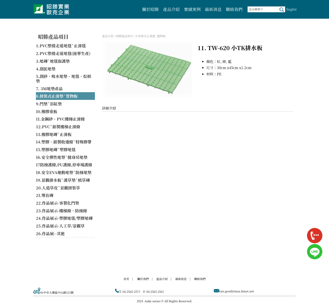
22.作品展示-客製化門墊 (57, 203)
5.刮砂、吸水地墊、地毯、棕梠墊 (63, 78)
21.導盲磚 (44, 195)
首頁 (126, 279)
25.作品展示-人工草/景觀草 (60, 226)
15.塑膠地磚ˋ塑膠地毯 (56, 149)
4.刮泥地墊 (45, 68)
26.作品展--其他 (50, 233)
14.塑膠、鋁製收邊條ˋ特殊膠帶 (63, 142)
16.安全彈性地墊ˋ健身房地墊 (61, 157)
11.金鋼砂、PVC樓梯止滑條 (60, 119)
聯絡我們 (234, 9)
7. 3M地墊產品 (49, 88)
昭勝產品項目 (53, 36)
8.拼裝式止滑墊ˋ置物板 (57, 96)
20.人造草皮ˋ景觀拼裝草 (58, 188)
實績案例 (192, 9)
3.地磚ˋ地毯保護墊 (53, 61)
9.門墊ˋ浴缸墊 (49, 103)
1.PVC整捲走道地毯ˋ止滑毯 (61, 45)
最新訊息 (181, 279)
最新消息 (213, 9)
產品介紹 (171, 9)
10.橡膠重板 (46, 111)
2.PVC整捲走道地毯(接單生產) (63, 53)
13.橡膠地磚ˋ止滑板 (54, 134)
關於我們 (143, 279)
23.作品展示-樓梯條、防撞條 (61, 210)
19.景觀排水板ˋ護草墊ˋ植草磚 (63, 180)
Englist (291, 9)
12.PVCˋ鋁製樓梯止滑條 (58, 126)
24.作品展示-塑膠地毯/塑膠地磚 (64, 218)
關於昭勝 (150, 9)
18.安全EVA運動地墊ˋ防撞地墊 (63, 172)
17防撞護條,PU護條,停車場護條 (64, 164)
